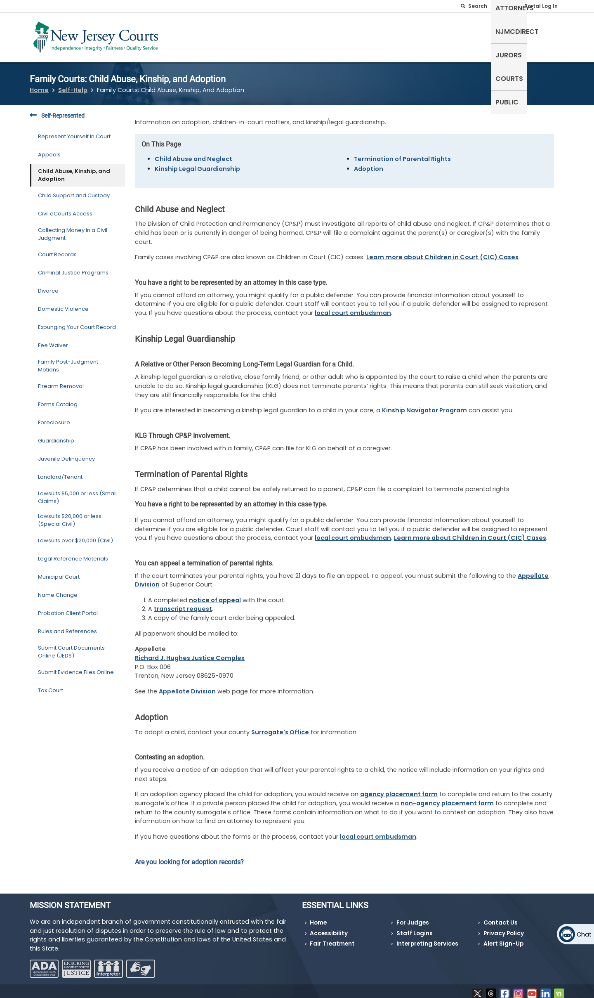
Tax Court (50, 685)
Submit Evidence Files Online (76, 667)
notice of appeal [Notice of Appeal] (215, 595)
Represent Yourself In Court (74, 131)
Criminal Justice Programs (73, 268)
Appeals (49, 150)
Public (548, 35)
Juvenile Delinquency (66, 454)
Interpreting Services (427, 939)
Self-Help (72, 85)
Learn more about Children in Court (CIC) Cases (442, 252)
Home (39, 85)
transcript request (183, 604)
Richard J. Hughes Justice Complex (190, 653)
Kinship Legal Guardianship (197, 163)
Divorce (48, 286)
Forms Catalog (58, 399)
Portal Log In (541, 5)
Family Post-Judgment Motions (68, 360)
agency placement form (399, 789)
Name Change (58, 590)
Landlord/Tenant (60, 472)
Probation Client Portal (68, 608)
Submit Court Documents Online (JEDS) (71, 647)
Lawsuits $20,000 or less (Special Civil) (69, 515)
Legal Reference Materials (73, 554)
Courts (515, 35)
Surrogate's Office (280, 727)
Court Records (57, 249)
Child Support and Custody (74, 190)
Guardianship (56, 436)
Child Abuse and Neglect (193, 153)
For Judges (412, 918)
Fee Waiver (53, 340)
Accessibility (329, 928)
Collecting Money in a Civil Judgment (72, 229)
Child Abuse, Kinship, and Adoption (74, 170)
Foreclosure (54, 417)
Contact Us (500, 918)
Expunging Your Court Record (77, 322)
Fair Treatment (332, 939)
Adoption (368, 163)
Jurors (480, 35)
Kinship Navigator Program (424, 405)
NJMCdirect (436, 35)
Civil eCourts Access (65, 209)
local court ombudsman (353, 307)
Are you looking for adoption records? (189, 857)
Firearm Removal (61, 381)
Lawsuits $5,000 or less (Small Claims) (77, 492)
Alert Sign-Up (503, 939)
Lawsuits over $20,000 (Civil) (75, 535)
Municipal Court (59, 572)
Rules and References (67, 626)
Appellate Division (187, 686)
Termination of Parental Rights (402, 153)
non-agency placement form (447, 798)
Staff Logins (414, 928)
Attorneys (387, 35)
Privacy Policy (503, 928)
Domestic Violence (63, 304)
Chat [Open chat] (584, 934)
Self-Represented (329, 35)
